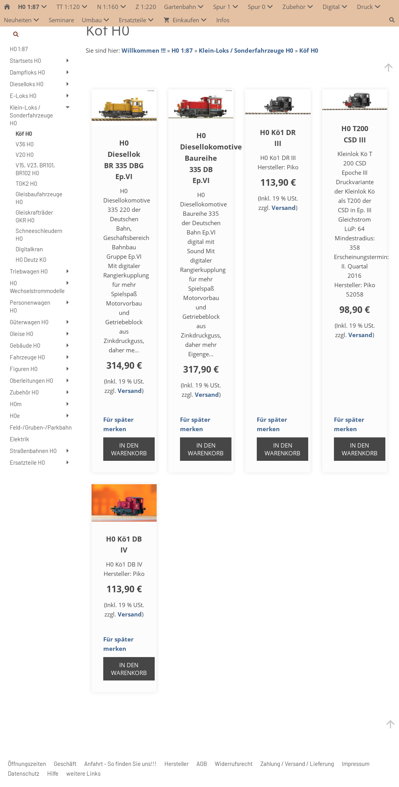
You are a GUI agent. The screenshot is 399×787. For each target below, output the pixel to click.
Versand (130, 390)
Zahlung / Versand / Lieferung (297, 763)
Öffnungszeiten (27, 763)
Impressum (355, 763)
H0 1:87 (182, 50)
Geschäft (65, 763)
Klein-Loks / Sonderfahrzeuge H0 (246, 50)
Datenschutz (23, 773)
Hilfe (52, 773)
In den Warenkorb (129, 449)
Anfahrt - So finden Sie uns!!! (120, 763)
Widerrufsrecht (233, 763)
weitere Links (83, 773)
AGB (201, 763)
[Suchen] (40, 34)
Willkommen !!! (144, 50)
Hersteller (176, 763)
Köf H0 (308, 50)
